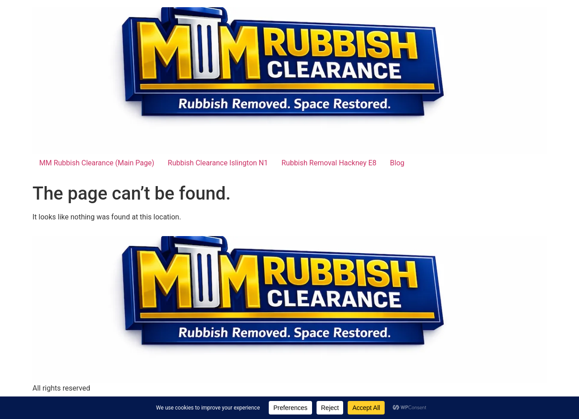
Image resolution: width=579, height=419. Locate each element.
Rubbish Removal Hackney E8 (329, 163)
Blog (397, 163)
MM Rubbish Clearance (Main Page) (96, 163)
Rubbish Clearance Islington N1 (218, 163)
